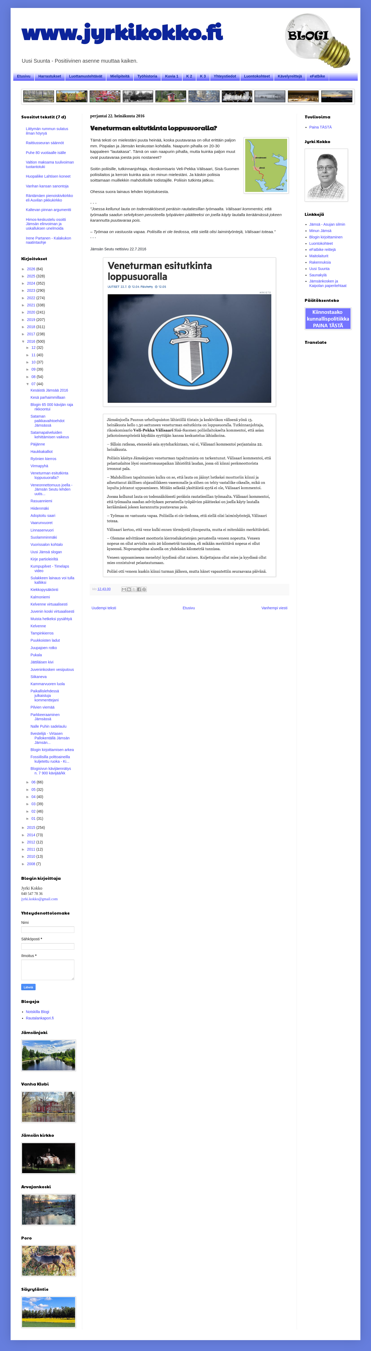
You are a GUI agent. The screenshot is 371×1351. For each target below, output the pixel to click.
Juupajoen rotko (44, 648)
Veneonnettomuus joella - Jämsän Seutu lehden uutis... (51, 489)
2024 (31, 283)
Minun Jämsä (320, 231)
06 (33, 782)
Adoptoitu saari (43, 515)
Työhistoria (147, 76)
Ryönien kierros (43, 459)
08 (33, 377)
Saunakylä (318, 275)
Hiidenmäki (40, 508)
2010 (31, 856)
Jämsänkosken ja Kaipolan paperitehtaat (328, 283)
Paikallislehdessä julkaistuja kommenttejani (45, 695)
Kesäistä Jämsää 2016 (49, 390)
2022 (31, 298)
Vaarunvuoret (42, 523)
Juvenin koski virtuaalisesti (52, 611)
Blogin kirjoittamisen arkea (52, 750)
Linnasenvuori (42, 530)
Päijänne (38, 444)
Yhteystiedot (225, 76)
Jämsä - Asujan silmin (327, 224)
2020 (31, 312)
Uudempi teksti (104, 608)
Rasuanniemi (41, 501)
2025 (31, 276)
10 (33, 362)
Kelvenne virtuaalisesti (49, 604)
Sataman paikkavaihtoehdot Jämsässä (47, 420)
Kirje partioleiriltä (44, 559)
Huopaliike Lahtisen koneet (48, 176)
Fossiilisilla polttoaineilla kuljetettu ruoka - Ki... (50, 759)
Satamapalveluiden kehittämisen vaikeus (50, 434)
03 (33, 804)
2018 (31, 327)
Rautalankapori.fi (40, 1018)
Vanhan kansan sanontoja (47, 186)
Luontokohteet (257, 76)
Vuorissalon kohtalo (47, 544)
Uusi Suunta (319, 269)
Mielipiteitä (119, 76)
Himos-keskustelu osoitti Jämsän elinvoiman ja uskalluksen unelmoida (46, 224)
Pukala (36, 655)
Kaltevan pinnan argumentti (48, 210)
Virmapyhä (39, 466)
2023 (31, 290)
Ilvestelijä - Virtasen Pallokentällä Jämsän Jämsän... (50, 738)
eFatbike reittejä (322, 249)
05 (33, 789)
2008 (31, 864)
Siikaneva (39, 677)
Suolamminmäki (44, 537)
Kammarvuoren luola (48, 684)
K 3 (203, 76)
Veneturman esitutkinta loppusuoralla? (49, 475)
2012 (31, 842)
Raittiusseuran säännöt (45, 143)
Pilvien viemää (42, 707)
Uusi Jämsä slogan (46, 552)
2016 (31, 341)
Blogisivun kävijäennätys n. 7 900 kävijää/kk (51, 770)
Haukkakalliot (42, 451)
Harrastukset (49, 76)
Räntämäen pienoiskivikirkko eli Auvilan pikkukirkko (49, 198)
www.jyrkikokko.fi (121, 31)
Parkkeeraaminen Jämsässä (45, 717)
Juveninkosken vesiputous (52, 669)
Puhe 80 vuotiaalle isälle (46, 153)
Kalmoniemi (40, 597)
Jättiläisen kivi (42, 662)
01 (33, 818)
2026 (31, 269)
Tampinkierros (42, 633)
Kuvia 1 (171, 76)
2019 (31, 320)
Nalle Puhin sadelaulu (48, 726)
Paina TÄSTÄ (320, 127)
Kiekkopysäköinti (44, 589)
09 (33, 369)
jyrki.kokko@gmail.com (39, 899)
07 (33, 384)
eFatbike (317, 76)
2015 (31, 827)
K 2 (189, 76)
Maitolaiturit (319, 256)
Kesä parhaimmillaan (48, 397)
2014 (31, 835)
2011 (31, 849)
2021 (31, 305)
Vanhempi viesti (274, 608)
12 (33, 347)
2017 (31, 334)
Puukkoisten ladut (45, 640)
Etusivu (24, 76)
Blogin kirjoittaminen (326, 237)
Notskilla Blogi (37, 1012)
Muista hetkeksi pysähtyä (51, 619)
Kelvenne (38, 626)
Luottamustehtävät (85, 76)
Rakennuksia (320, 262)
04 (33, 797)
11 (33, 355)
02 (33, 811)
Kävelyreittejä (290, 76)
